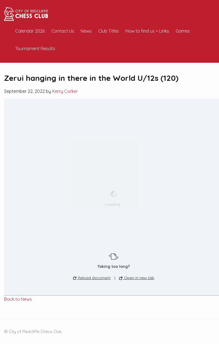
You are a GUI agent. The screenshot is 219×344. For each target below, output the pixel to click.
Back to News (18, 299)
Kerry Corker (65, 91)
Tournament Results (35, 48)
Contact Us (62, 31)
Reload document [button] (92, 277)
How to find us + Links (147, 31)
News (86, 31)
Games (183, 31)
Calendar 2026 (30, 31)
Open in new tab (136, 277)
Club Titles (108, 31)
